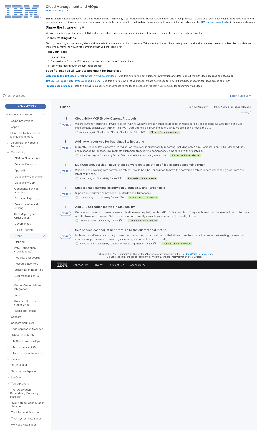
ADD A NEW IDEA (25, 106)
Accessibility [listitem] (137, 264)
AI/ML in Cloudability (121, 132)
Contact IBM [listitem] (80, 264)
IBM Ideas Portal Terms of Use (196, 254)
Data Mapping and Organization (127, 243)
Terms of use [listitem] (116, 264)
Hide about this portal (57, 10)
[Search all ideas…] (30, 96)
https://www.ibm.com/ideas (100, 75)
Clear (43, 114)
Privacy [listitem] (98, 264)
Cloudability (103, 132)
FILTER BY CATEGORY (19, 114)
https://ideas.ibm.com (88, 80)
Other (137, 132)
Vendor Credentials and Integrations (141, 155)
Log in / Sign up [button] (240, 95)
